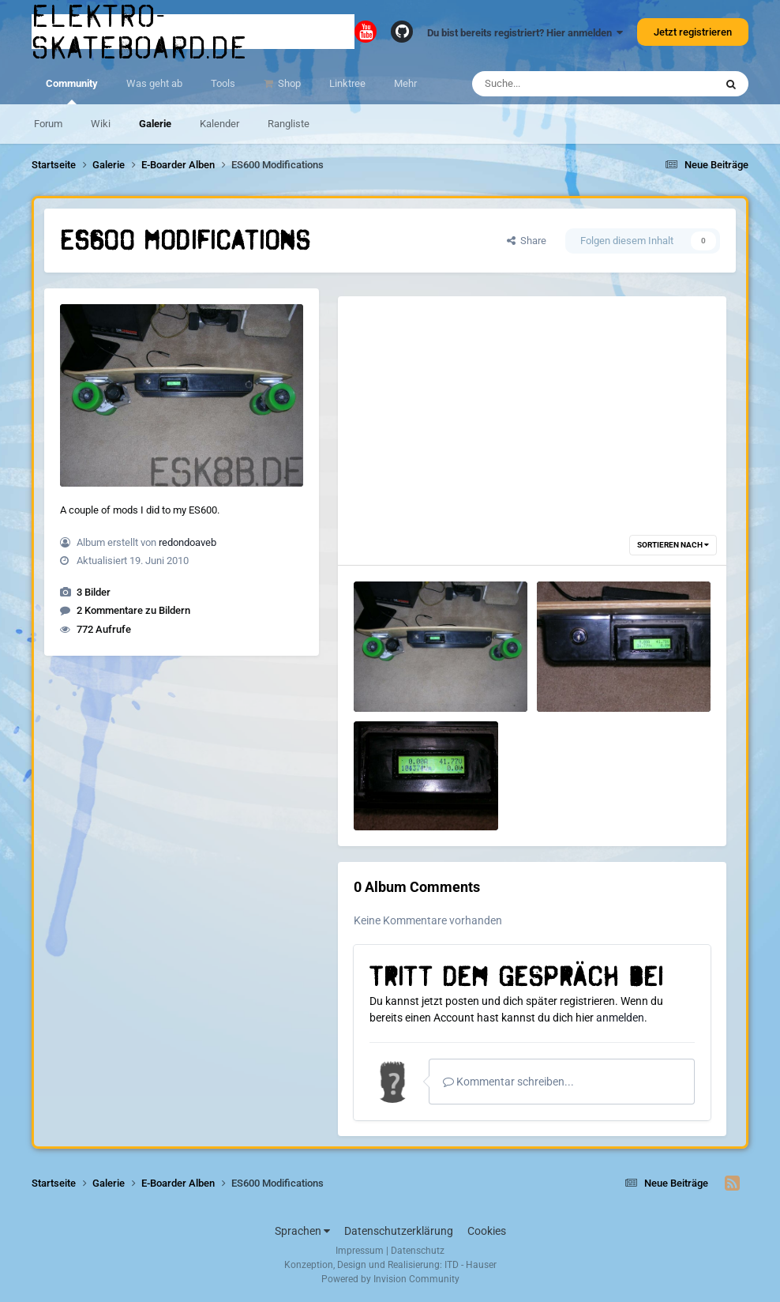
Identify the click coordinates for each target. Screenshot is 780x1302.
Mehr (405, 83)
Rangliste (288, 124)
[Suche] (562, 83)
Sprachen (302, 1231)
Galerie (155, 124)
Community (72, 90)
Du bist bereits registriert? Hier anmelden (525, 33)
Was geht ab (154, 83)
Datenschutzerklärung (398, 1231)
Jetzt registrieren (693, 32)
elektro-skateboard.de (140, 31)
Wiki (101, 124)
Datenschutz (417, 1250)
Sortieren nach (673, 544)
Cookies (486, 1231)
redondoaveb (187, 542)
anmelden (620, 1017)
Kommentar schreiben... (508, 1081)
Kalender (219, 124)
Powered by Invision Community (390, 1279)
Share (526, 240)
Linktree (347, 83)
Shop (288, 83)
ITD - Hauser (470, 1264)
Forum (48, 124)
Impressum (360, 1250)
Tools (223, 83)
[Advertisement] (532, 406)
